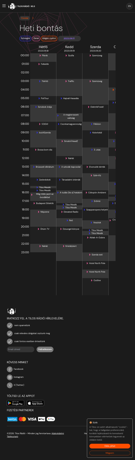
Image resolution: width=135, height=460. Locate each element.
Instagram (15, 377)
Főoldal (24, 18)
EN (129, 6)
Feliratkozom (45, 349)
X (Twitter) (15, 385)
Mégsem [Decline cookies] (110, 453)
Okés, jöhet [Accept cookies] (109, 446)
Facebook (15, 369)
